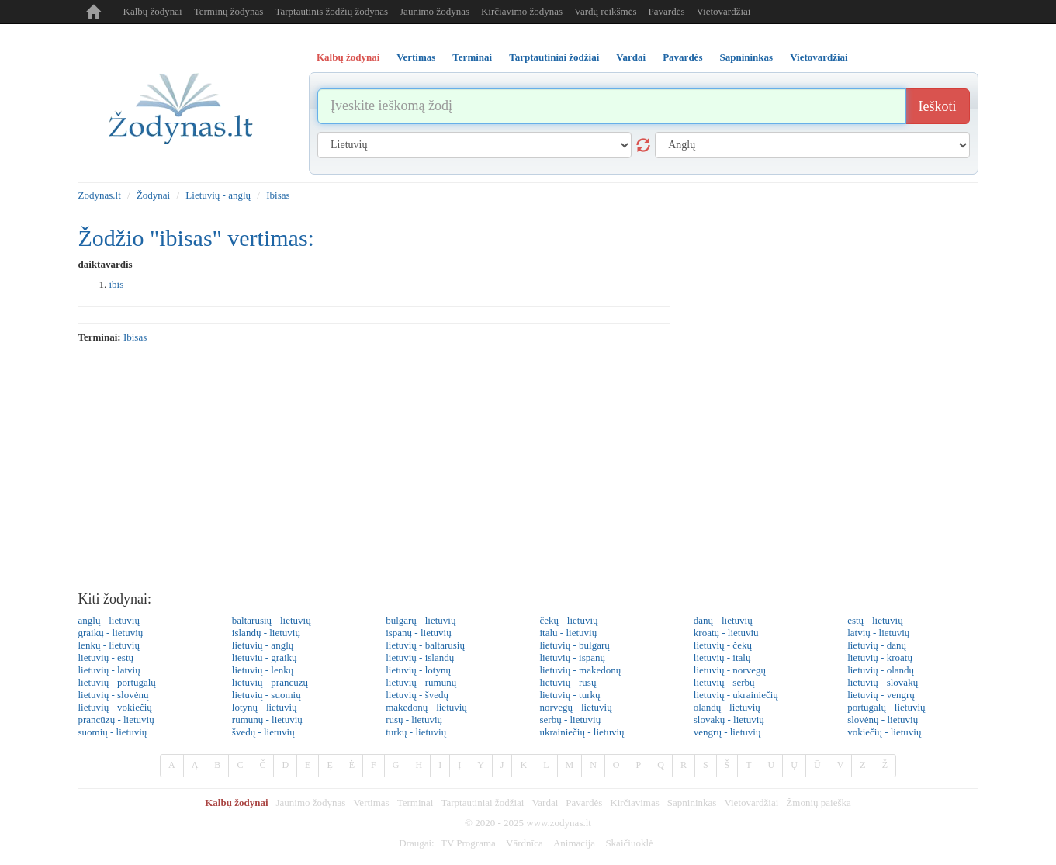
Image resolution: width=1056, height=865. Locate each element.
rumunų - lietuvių (267, 719)
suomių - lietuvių (112, 732)
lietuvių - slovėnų (113, 695)
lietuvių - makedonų (580, 670)
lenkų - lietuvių (109, 645)
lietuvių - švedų (417, 695)
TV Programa (468, 843)
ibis (116, 284)
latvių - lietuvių (878, 632)
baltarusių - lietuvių (271, 620)
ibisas (135, 337)
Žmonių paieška (818, 802)
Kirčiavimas (635, 802)
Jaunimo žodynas (434, 11)
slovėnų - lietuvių (882, 719)
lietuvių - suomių (266, 695)
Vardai (544, 802)
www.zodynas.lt (558, 823)
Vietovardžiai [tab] (819, 57)
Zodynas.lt (99, 195)
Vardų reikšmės (605, 11)
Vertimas (371, 802)
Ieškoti (938, 106)
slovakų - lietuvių (729, 719)
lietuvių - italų (722, 657)
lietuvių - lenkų (262, 670)
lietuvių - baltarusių (425, 645)
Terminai (415, 802)
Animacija (574, 843)
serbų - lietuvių (570, 719)
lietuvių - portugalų (117, 682)
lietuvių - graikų (264, 657)
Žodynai (153, 195)
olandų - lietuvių (727, 707)
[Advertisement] (528, 467)
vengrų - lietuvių (727, 732)
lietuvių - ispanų (572, 657)
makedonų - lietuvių (426, 707)
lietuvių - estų (106, 657)
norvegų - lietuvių (575, 707)
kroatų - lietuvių (726, 632)
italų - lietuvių (568, 632)
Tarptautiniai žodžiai (482, 802)
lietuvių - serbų (724, 682)
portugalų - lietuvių (886, 707)
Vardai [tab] (631, 57)
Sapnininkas (692, 802)
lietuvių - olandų (880, 670)
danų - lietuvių (723, 620)
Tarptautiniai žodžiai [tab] (554, 57)
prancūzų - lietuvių (116, 719)
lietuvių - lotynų (418, 670)
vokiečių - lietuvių (884, 732)
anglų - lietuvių (109, 620)
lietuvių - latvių (109, 670)
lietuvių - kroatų (879, 657)
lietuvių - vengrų (881, 695)
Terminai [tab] (472, 57)
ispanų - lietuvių (419, 632)
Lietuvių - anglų (218, 195)
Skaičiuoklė (629, 843)
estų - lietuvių (875, 620)
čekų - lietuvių (568, 620)
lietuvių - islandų (420, 657)
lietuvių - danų (876, 645)
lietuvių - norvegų (730, 670)
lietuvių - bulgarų (574, 645)
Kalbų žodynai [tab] (348, 57)
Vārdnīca (524, 843)
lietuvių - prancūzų (270, 682)
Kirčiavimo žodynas (522, 11)
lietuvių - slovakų (882, 682)
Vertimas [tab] (415, 57)
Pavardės (667, 11)
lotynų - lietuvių (264, 707)
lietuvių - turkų (569, 695)
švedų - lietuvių (263, 732)
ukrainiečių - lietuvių (581, 732)
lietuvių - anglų (262, 645)
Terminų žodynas (229, 11)
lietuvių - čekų (723, 645)
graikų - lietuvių (111, 632)
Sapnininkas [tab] (746, 57)
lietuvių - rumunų (421, 682)
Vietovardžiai (723, 11)
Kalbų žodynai (152, 11)
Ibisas (277, 195)
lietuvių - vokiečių (115, 707)
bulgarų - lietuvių (420, 620)
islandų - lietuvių (266, 632)
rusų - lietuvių (414, 719)
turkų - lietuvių (416, 732)
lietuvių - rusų (567, 682)
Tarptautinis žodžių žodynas (331, 11)
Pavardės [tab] (682, 57)
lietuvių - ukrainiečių (736, 695)
